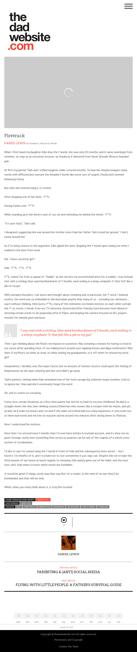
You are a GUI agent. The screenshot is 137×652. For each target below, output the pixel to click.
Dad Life (26, 503)
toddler (103, 507)
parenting (44, 507)
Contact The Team (68, 646)
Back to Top (66, 627)
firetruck (29, 507)
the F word (88, 507)
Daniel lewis (15, 143)
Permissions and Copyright (68, 639)
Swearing (59, 507)
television (73, 507)
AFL (19, 507)
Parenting (43, 499)
